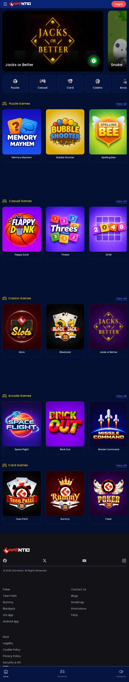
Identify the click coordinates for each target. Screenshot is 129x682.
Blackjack (9, 609)
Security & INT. (12, 662)
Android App (11, 621)
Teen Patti (10, 596)
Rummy (8, 602)
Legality (8, 643)
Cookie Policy (11, 650)
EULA (6, 637)
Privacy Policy (12, 656)
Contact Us (78, 589)
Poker (6, 589)
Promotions (78, 609)
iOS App (8, 615)
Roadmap (77, 602)
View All (121, 104)
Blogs (74, 596)
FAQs (74, 615)
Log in (119, 4)
